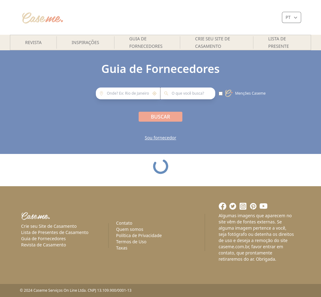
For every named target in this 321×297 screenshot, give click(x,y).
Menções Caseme (250, 93)
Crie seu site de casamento (212, 42)
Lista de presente (278, 42)
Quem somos (129, 229)
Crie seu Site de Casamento (49, 226)
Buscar (160, 116)
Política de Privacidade (139, 235)
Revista (33, 42)
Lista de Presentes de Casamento (54, 232)
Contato (124, 223)
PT (292, 17)
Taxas (121, 248)
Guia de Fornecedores (146, 42)
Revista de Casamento (43, 245)
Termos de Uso (131, 242)
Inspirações (85, 42)
